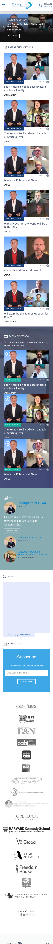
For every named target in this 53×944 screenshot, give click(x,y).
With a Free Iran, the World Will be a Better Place (25, 225)
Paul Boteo (23, 506)
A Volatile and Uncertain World (22, 270)
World (7, 185)
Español (48, 4)
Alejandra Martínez (28, 557)
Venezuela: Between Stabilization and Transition (32, 553)
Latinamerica (10, 95)
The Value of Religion (29, 537)
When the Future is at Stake (21, 180)
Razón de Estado (14, 30)
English (48, 7)
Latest (7, 232)
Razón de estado (17, 20)
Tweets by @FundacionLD (18, 635)
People (7, 142)
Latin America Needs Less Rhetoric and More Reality (25, 25)
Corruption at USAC (33, 503)
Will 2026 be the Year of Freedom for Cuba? (26, 315)
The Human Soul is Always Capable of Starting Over (25, 135)
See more (13, 36)
